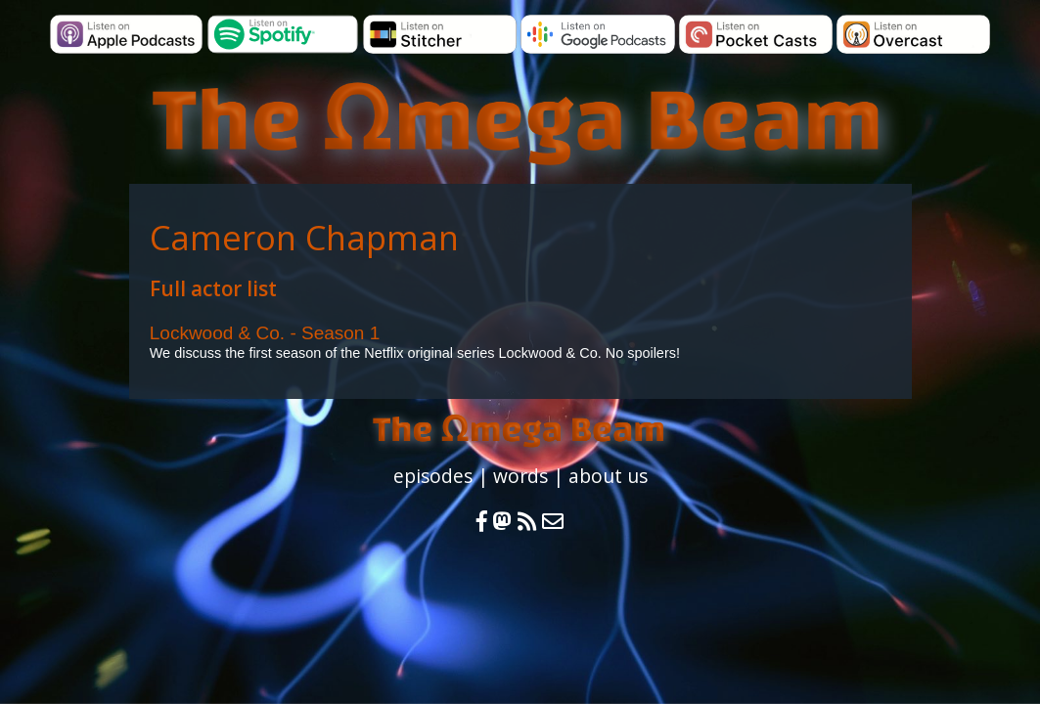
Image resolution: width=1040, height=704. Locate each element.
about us (608, 475)
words (520, 475)
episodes (433, 475)
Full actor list (213, 288)
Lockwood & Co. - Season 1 (265, 333)
